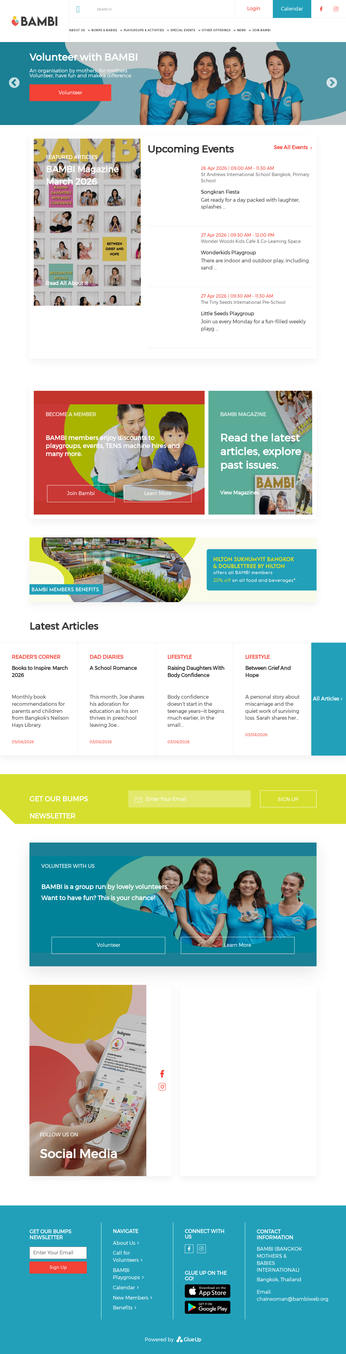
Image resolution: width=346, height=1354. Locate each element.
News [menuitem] (241, 30)
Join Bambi (81, 493)
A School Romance (113, 668)
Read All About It (67, 283)
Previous (14, 83)
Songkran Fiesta (251, 192)
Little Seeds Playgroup (256, 314)
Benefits (122, 1308)
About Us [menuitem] (77, 30)
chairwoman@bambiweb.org (292, 1299)
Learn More (157, 493)
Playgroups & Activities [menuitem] (144, 30)
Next (331, 83)
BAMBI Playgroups (126, 1273)
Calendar (292, 9)
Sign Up (288, 799)
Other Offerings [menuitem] (216, 30)
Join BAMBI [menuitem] (261, 30)
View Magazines (239, 493)
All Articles (328, 699)
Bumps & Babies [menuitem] (104, 30)
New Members (130, 1298)
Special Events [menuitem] (183, 30)
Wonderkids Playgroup (256, 253)
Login (253, 8)
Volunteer (70, 93)
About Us (124, 1243)
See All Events (291, 147)
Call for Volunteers (126, 1256)
